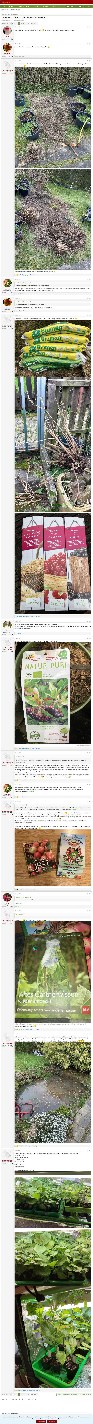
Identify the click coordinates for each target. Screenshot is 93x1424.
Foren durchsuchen (15, 9)
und (22, 797)
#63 (90, 60)
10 (28, 23)
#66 (90, 315)
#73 (90, 910)
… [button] (26, 23)
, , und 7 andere (28, 616)
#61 (90, 27)
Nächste (33, 23)
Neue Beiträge (4, 9)
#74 (90, 1034)
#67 (90, 621)
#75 (90, 1150)
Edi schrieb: (19, 756)
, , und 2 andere (28, 1029)
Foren (4, 6)
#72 (90, 893)
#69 (90, 752)
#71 (90, 801)
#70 (90, 784)
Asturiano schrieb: (20, 805)
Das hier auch (19, 903)
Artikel (28, 6)
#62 (90, 43)
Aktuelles (11, 6)
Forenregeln (55, 6)
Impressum (46, 6)
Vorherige (5, 23)
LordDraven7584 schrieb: (22, 283)
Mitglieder (36, 6)
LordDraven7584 (6, 20)
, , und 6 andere (28, 748)
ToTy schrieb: (19, 914)
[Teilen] (87, 27)
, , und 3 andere (27, 780)
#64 (90, 279)
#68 (90, 638)
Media (20, 6)
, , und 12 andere (26, 275)
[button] (16, 6)
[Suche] (88, 6)
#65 (90, 298)
